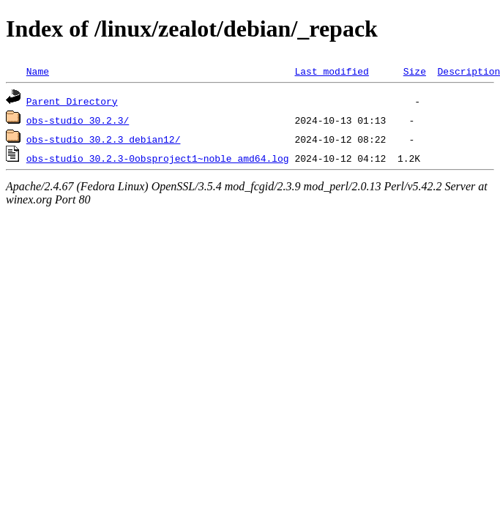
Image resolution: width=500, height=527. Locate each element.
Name (37, 71)
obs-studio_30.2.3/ (77, 120)
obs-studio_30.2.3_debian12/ (103, 139)
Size (414, 71)
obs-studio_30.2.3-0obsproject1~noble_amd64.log (157, 158)
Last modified (331, 71)
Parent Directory (72, 101)
